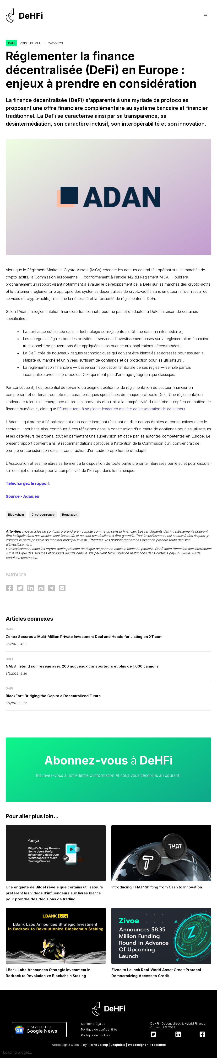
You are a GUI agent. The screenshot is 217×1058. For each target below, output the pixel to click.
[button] (205, 14)
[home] (26, 15)
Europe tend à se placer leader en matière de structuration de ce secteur (122, 408)
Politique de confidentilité (99, 1029)
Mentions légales (93, 1024)
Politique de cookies (95, 1035)
